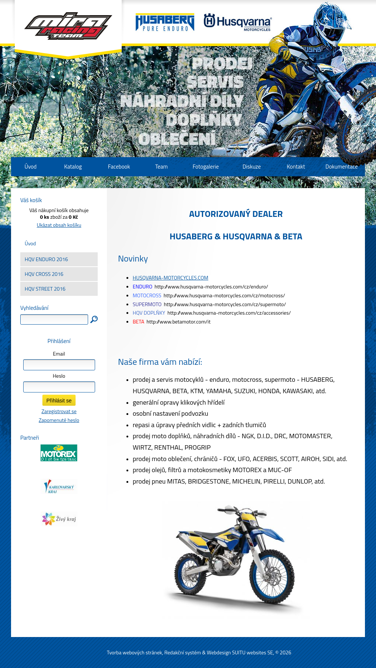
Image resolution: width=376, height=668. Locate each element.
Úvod (30, 243)
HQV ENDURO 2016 (46, 259)
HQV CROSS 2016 (44, 274)
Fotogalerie (205, 166)
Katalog (73, 166)
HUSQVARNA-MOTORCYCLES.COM (170, 277)
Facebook (119, 166)
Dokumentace (341, 166)
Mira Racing (68, 29)
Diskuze (252, 166)
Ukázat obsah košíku (59, 225)
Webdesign (219, 652)
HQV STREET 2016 (45, 289)
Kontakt (296, 166)
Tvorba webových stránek (134, 652)
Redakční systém (182, 652)
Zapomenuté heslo (59, 420)
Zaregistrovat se (58, 411)
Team (161, 166)
